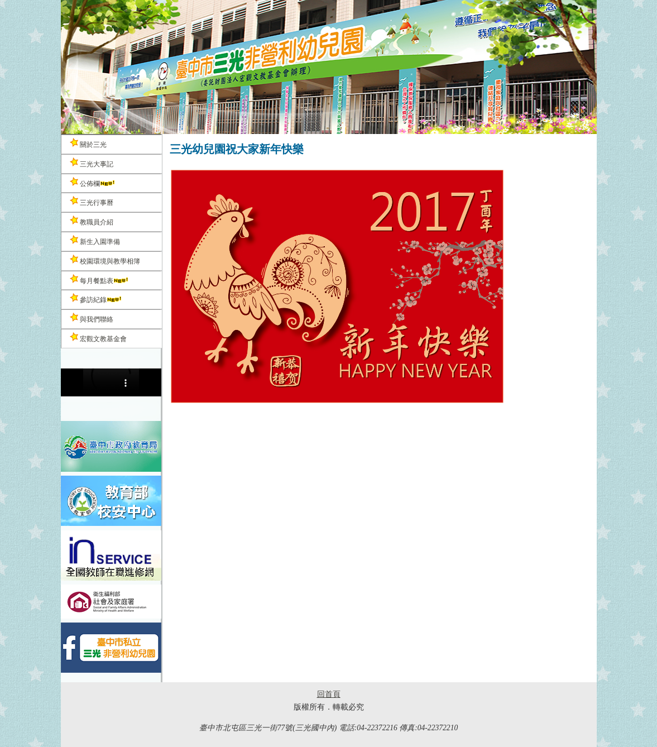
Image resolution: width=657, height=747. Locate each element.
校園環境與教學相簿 (105, 260)
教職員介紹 (91, 221)
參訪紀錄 (96, 298)
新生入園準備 (95, 240)
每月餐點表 (99, 279)
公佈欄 (93, 182)
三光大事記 (91, 162)
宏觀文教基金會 (98, 337)
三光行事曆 (91, 201)
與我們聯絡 (91, 318)
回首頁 (329, 694)
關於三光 (88, 143)
